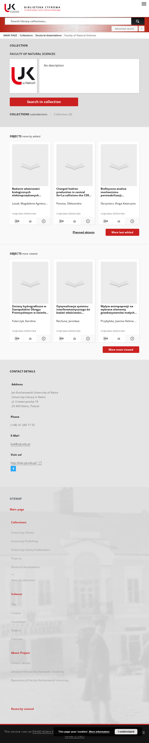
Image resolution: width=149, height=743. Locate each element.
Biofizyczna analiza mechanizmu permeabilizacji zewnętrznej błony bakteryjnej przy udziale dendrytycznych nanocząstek (117, 192)
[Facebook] (13, 469)
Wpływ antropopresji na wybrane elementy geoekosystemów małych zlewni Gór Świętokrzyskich (117, 309)
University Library (22, 532)
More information (99, 731)
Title (14, 604)
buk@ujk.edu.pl (20, 444)
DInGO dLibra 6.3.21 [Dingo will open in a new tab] (46, 731)
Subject (16, 630)
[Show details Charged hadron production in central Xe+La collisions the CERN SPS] (87, 221)
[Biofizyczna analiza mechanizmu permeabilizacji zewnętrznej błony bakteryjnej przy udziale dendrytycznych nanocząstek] (119, 166)
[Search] (137, 21)
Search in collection (44, 101)
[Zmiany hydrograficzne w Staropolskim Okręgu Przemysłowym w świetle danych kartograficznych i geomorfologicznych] (30, 284)
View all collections (23, 580)
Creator (16, 613)
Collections (26, 35)
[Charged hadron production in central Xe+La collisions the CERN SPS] (74, 166)
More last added (122, 232)
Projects (16, 558)
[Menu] (144, 3)
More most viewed (121, 350)
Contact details (20, 663)
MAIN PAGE (10, 35)
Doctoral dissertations (48, 35)
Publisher (17, 639)
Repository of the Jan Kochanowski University (40, 680)
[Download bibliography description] (17, 221)
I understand (126, 731)
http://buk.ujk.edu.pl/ (26, 463)
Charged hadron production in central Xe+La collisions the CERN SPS (73, 192)
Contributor (18, 622)
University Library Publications (30, 550)
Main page (17, 509)
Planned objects (83, 232)
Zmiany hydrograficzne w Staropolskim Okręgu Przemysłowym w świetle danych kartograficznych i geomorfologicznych (29, 309)
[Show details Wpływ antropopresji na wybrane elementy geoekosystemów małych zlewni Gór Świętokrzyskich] (132, 339)
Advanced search (124, 28)
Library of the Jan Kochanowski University (37, 672)
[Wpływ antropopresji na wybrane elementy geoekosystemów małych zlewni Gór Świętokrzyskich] (119, 284)
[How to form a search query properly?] (141, 28)
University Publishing (24, 541)
